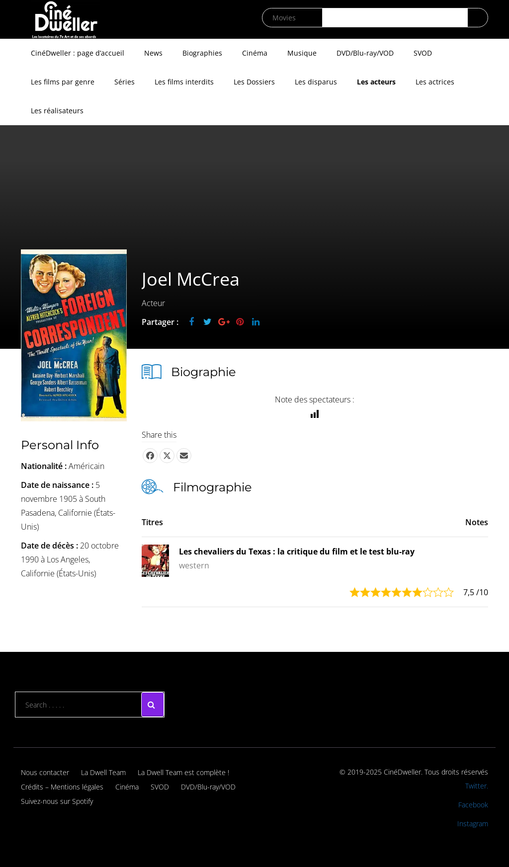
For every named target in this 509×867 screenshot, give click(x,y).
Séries (124, 81)
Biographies (202, 53)
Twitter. (476, 785)
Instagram (472, 823)
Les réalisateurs (57, 110)
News (153, 53)
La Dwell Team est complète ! (183, 772)
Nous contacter (45, 772)
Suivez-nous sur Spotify (57, 801)
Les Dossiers (254, 81)
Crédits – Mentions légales (62, 786)
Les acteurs (376, 81)
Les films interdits (184, 81)
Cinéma (254, 53)
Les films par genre (62, 81)
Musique (302, 53)
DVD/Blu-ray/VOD (365, 53)
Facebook (473, 804)
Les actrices (435, 81)
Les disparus (316, 81)
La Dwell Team (103, 772)
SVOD (423, 53)
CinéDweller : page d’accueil (77, 53)
